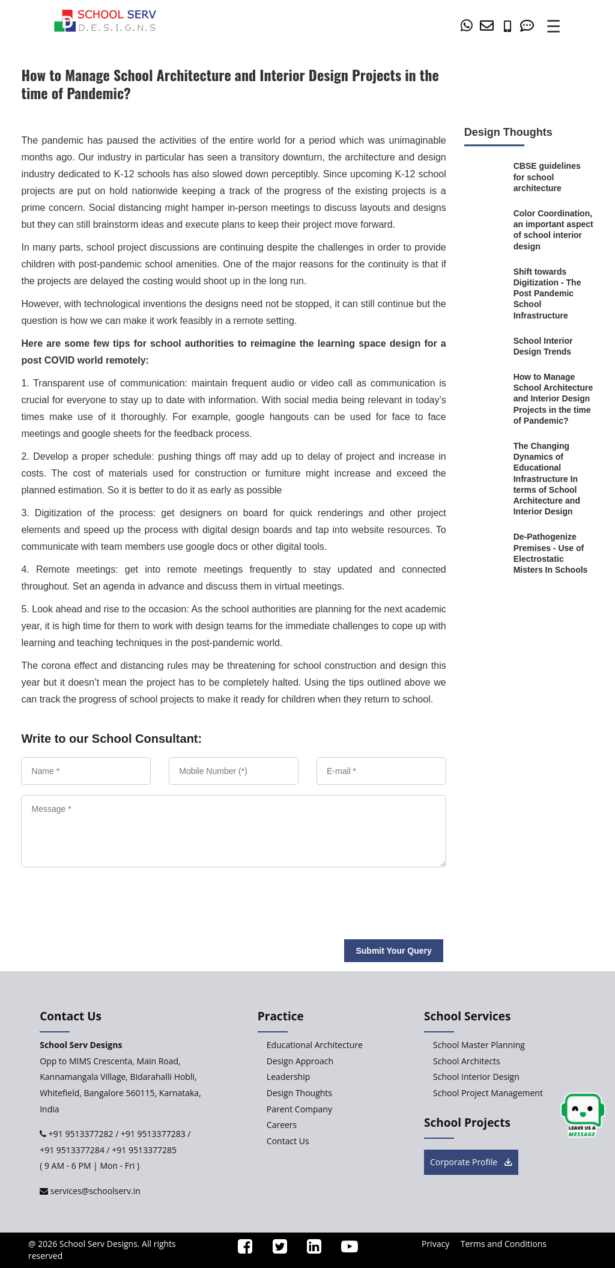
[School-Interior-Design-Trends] (554, 346)
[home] (105, 20)
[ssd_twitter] (275, 1249)
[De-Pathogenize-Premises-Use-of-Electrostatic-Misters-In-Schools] (554, 554)
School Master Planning (479, 1044)
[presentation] (106, 898)
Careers (282, 1124)
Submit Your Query (393, 951)
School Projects (467, 1122)
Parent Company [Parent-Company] (299, 1109)
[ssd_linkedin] (309, 1249)
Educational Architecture (315, 1044)
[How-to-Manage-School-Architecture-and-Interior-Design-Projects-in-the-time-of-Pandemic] (554, 398)
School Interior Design (476, 1076)
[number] (510, 26)
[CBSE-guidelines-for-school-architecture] (554, 177)
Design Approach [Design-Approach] (300, 1061)
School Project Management (488, 1093)
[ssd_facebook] (240, 1249)
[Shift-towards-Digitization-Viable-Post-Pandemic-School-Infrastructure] (554, 293)
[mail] (489, 27)
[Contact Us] (529, 27)
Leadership (288, 1076)
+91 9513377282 (79, 1133)
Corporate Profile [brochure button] (471, 1162)
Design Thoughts (299, 1093)
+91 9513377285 (144, 1150)
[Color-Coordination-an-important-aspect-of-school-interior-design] (554, 230)
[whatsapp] (469, 27)
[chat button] (583, 1115)
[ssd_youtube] (344, 1249)
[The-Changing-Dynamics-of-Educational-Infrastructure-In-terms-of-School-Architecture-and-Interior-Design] (554, 478)
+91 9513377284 (72, 1150)
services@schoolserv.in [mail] (94, 1190)
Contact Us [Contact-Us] (288, 1141)
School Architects (466, 1061)
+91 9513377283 (153, 1133)
